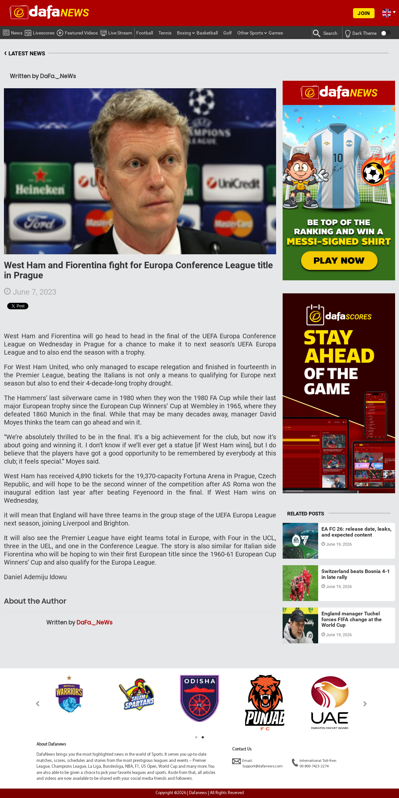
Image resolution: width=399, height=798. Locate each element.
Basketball (207, 32)
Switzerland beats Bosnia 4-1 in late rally (355, 574)
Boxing (184, 32)
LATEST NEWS (24, 53)
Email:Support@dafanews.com (257, 763)
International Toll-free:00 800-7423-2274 (314, 763)
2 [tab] (203, 737)
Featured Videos (77, 32)
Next (365, 703)
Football (144, 32)
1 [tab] (196, 737)
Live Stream (116, 32)
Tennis (164, 32)
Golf (227, 32)
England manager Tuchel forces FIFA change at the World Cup (351, 619)
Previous (33, 703)
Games (276, 32)
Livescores (39, 32)
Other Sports (250, 32)
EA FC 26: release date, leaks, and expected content (356, 532)
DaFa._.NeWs (94, 622)
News (12, 31)
